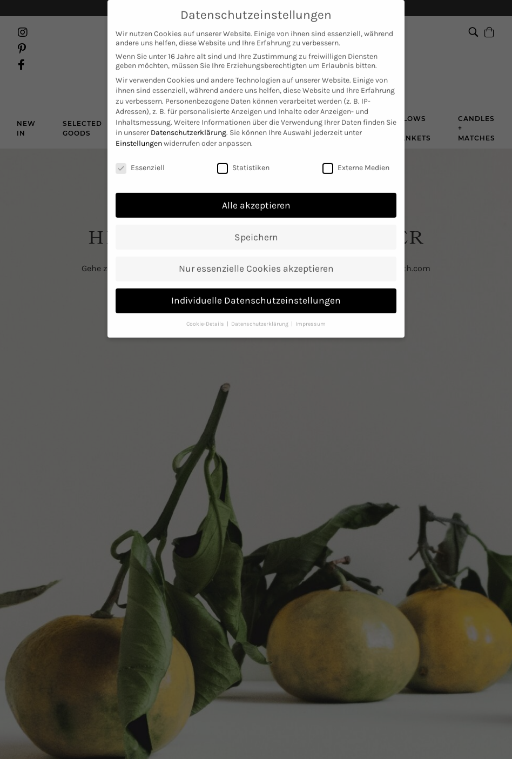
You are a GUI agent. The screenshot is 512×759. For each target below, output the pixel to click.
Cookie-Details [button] (206, 301)
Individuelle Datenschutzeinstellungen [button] (256, 278)
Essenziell (140, 145)
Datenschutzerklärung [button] (260, 301)
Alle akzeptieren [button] (256, 182)
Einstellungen (139, 120)
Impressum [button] (310, 301)
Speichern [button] (256, 214)
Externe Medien (355, 145)
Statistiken (243, 145)
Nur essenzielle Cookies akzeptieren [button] (256, 246)
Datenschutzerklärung (188, 110)
